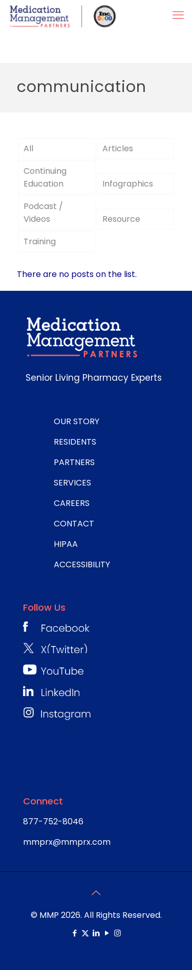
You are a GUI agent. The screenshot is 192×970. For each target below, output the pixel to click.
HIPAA (66, 544)
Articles (117, 148)
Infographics (127, 184)
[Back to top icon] (96, 893)
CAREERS (72, 503)
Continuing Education (45, 177)
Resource (121, 219)
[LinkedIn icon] (96, 933)
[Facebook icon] (74, 933)
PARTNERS (74, 462)
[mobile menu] (178, 15)
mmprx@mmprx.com (67, 842)
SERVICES (72, 483)
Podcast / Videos (43, 212)
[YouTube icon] (107, 933)
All (28, 148)
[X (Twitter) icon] (85, 933)
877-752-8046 (53, 821)
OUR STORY (76, 421)
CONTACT (74, 523)
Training (40, 241)
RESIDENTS (75, 442)
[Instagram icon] (117, 933)
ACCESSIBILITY (82, 564)
